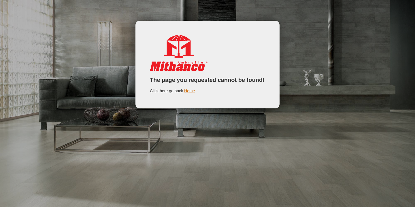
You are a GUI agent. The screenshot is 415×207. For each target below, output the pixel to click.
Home (189, 91)
